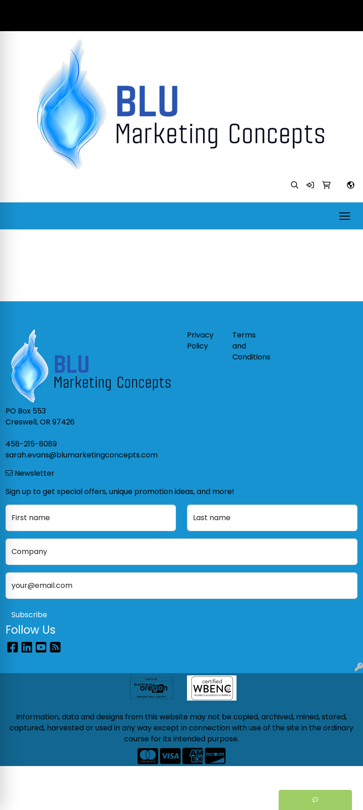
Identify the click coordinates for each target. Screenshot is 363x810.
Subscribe (29, 614)
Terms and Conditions (249, 346)
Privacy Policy (200, 340)
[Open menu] (345, 216)
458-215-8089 (327, 10)
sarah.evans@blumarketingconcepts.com (277, 21)
